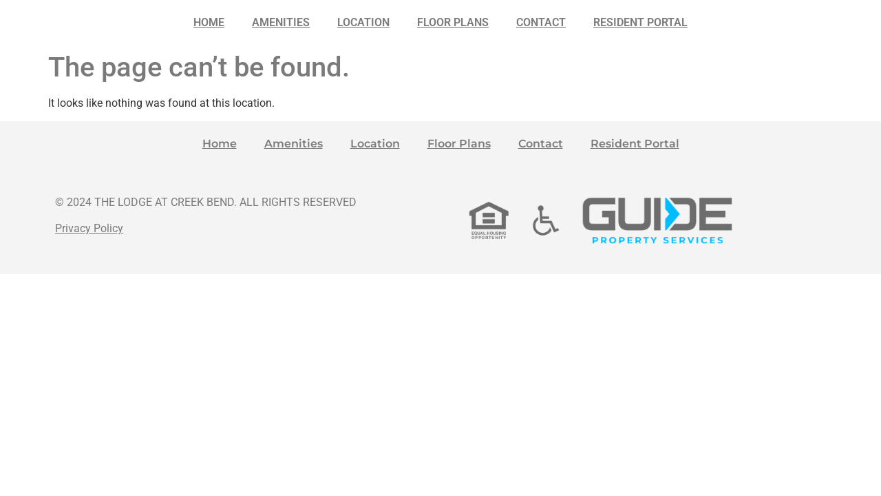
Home (208, 22)
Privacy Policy (89, 228)
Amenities (281, 22)
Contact (541, 22)
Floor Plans (453, 22)
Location (363, 22)
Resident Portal (640, 22)
